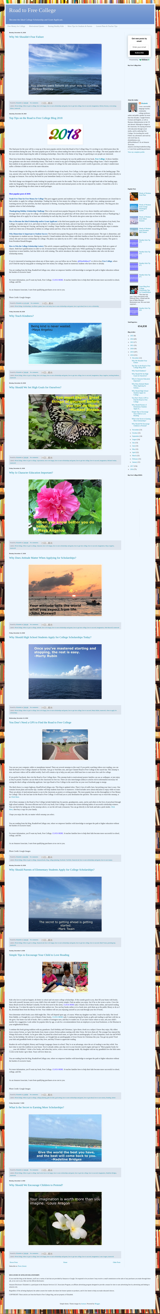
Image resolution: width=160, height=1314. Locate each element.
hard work (40, 1173)
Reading (108, 1098)
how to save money (106, 860)
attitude (39, 627)
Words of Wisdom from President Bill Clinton (145, 230)
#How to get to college (29, 106)
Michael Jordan (111, 460)
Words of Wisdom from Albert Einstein (145, 219)
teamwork (17, 108)
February (135, 459)
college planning (54, 860)
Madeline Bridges (111, 1173)
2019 (132, 352)
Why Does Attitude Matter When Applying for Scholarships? (42, 557)
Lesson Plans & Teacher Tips (106, 26)
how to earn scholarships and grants (57, 106)
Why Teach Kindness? (21, 315)
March (134, 455)
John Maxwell (108, 627)
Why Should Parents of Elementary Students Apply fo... (139, 407)
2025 (132, 336)
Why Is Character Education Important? (31, 472)
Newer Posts (14, 1262)
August (134, 439)
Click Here (15, 797)
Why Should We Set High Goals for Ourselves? (35, 387)
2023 (132, 342)
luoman (83, 1304)
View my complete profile (136, 152)
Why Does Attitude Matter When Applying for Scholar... (140, 386)
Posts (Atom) (22, 1266)
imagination (95, 106)
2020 (132, 348)
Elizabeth (144, 103)
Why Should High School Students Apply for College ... (140, 393)
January (135, 462)
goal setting (58, 1098)
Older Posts (116, 1262)
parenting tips (111, 943)
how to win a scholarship (91, 306)
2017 (132, 466)
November (135, 430)
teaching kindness (114, 375)
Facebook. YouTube (65, 860)
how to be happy (41, 106)
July (133, 443)
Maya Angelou (103, 375)
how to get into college (75, 106)
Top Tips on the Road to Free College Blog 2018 (35, 117)
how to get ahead (79, 306)
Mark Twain (103, 943)
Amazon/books (41, 860)
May (133, 449)
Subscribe (139, 53)
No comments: (34, 103)
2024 (132, 339)
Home (65, 1262)
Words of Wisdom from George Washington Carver (145, 207)
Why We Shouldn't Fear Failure (26, 36)
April (134, 452)
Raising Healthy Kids (56, 26)
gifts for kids (50, 1098)
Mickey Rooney (104, 106)
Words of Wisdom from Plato (145, 194)
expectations (40, 460)
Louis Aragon (103, 1256)
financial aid (75, 860)
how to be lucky (47, 306)
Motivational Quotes (36, 26)
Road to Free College (32, 10)
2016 (132, 469)
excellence (35, 306)
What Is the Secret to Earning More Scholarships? (36, 1107)
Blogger (97, 1304)
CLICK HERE (57, 1017)
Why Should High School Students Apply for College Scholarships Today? (50, 637)
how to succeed (86, 106)
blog (47, 860)
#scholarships (27, 306)
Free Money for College (16, 26)
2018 (132, 355)
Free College (100, 159)
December (135, 358)
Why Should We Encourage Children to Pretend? (36, 1185)
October (135, 433)
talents (113, 1098)
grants (40, 306)
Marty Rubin (95, 710)
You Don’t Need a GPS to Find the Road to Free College (40, 722)
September (135, 436)
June (133, 446)
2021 (132, 345)
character (39, 546)
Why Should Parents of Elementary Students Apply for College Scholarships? (51, 869)
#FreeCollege (18, 106)
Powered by (139, 60)
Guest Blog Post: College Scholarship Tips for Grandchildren (145, 289)
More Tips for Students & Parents (80, 26)
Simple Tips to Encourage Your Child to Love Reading (39, 954)
